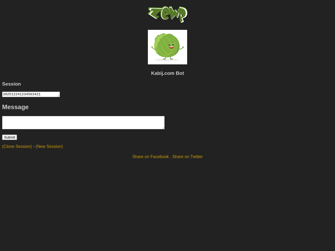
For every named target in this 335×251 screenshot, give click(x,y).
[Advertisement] (167, 205)
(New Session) (49, 149)
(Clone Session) (17, 149)
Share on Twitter (187, 160)
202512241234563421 (34, 95)
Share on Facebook (150, 160)
